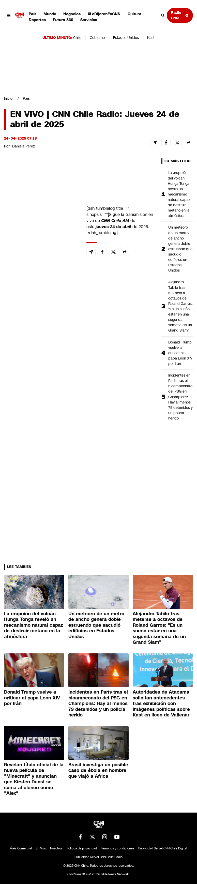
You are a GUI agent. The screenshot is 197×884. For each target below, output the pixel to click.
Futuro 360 (63, 19)
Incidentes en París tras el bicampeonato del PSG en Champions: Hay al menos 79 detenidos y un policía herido (180, 397)
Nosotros (56, 848)
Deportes (37, 19)
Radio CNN (180, 15)
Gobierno (97, 37)
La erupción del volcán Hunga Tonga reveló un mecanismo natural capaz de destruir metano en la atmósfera (179, 194)
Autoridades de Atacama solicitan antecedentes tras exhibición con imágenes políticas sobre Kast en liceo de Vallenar (161, 703)
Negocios (72, 14)
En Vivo (41, 848)
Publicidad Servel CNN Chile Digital (162, 848)
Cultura (134, 14)
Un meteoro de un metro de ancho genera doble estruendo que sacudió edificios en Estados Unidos (180, 249)
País (32, 14)
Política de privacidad (82, 848)
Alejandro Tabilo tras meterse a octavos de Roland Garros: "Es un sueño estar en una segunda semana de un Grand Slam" (180, 306)
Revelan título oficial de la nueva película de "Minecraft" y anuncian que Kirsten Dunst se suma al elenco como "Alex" (34, 779)
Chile (77, 37)
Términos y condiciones (117, 848)
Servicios (88, 19)
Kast (151, 37)
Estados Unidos (126, 37)
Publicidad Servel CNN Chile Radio (98, 857)
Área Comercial (21, 848)
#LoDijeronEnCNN (104, 14)
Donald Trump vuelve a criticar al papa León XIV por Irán (180, 353)
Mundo (49, 14)
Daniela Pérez (23, 146)
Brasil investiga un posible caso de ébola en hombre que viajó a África (98, 770)
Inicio (8, 98)
